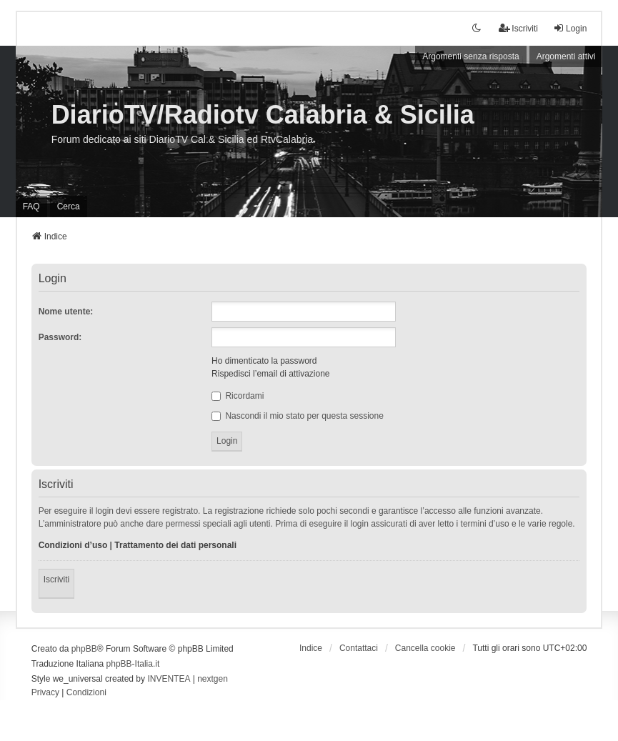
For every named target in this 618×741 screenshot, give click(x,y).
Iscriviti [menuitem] (518, 28)
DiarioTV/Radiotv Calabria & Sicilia (262, 114)
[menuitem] (45, 693)
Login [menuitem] (570, 28)
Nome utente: (66, 312)
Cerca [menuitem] (68, 207)
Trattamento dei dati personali (175, 545)
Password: (60, 337)
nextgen (212, 679)
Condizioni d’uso (73, 545)
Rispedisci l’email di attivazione (270, 374)
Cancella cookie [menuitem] (425, 648)
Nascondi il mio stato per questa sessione (297, 416)
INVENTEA (168, 679)
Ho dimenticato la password (264, 361)
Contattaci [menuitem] (358, 648)
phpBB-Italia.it (133, 664)
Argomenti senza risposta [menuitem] (470, 56)
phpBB (84, 649)
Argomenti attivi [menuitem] (566, 56)
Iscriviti (57, 580)
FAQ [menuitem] (31, 207)
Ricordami (237, 396)
